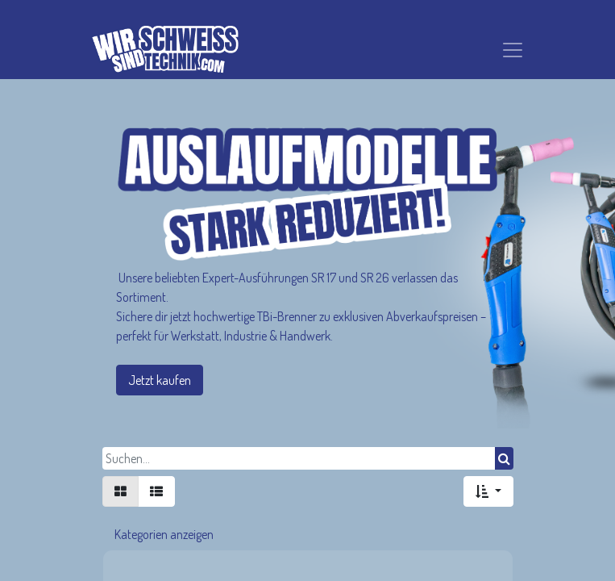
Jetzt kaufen (159, 380)
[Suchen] (504, 458)
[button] (488, 491)
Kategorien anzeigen (164, 534)
